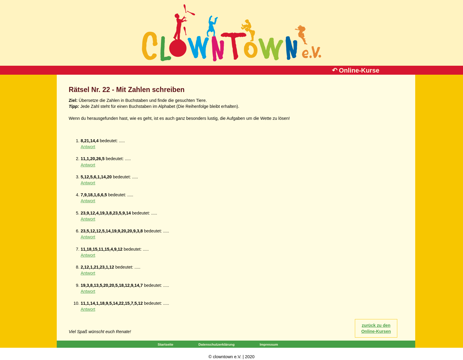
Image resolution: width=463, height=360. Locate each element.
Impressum (269, 344)
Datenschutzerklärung (216, 344)
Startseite (165, 344)
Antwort (88, 146)
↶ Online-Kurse (355, 70)
